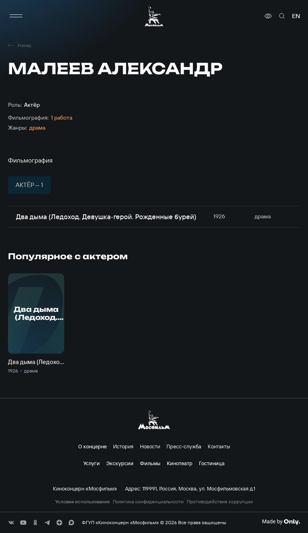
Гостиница (212, 463)
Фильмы (150, 463)
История (123, 446)
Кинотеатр (179, 463)
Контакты (219, 446)
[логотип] (154, 16)
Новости (150, 446)
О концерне (92, 446)
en (296, 16)
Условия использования (82, 502)
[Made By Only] (281, 522)
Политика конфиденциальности (148, 502)
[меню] (16, 16)
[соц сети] (11, 522)
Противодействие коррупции (220, 502)
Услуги (91, 463)
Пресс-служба (183, 446)
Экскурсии (120, 463)
